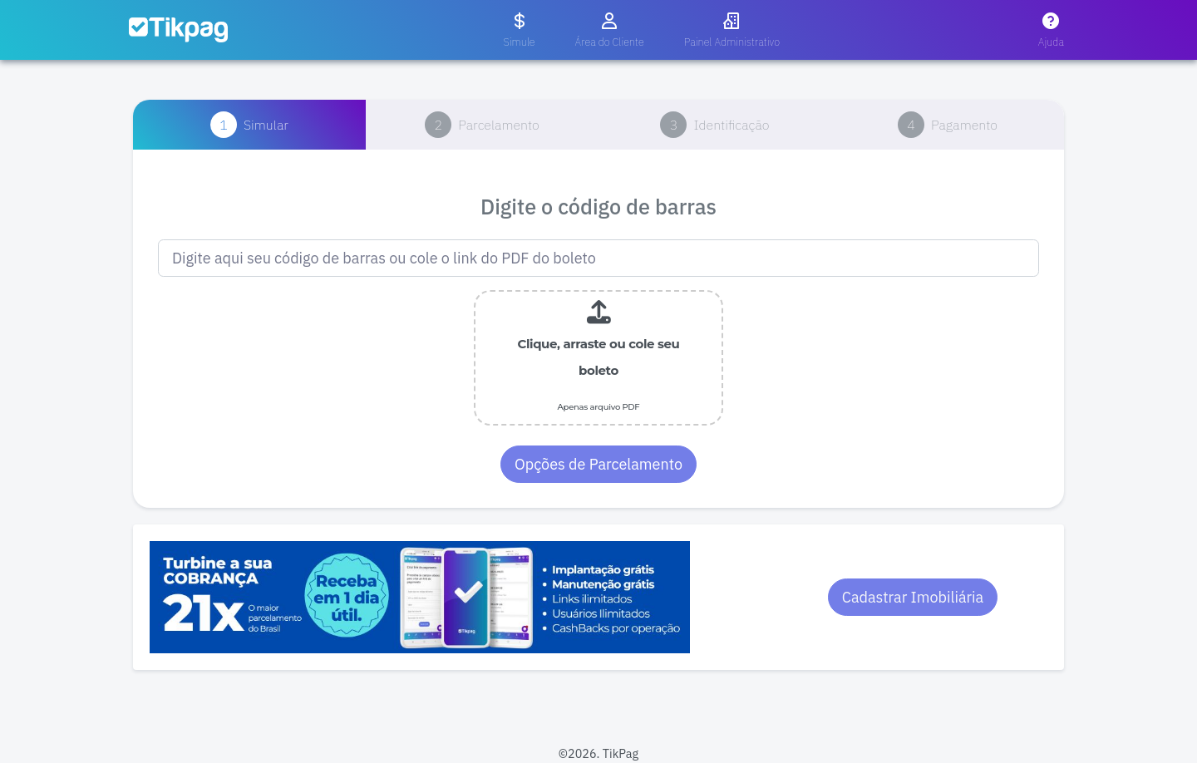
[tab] (249, 125)
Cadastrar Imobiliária (912, 597)
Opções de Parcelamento (598, 464)
